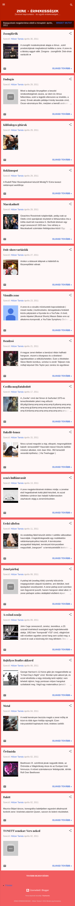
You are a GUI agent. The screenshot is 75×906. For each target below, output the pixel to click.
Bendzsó (8, 341)
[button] (70, 34)
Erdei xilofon (11, 523)
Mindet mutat (64, 23)
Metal (6, 706)
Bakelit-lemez (11, 432)
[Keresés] (71, 5)
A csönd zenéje (12, 614)
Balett (6, 797)
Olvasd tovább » (62, 68)
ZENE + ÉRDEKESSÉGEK (37, 11)
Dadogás (8, 79)
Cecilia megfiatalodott (17, 386)
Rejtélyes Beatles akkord (18, 660)
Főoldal (8, 885)
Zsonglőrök (10, 33)
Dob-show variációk (15, 249)
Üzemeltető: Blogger (37, 890)
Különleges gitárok (15, 125)
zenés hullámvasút (14, 478)
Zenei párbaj (11, 569)
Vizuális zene (11, 295)
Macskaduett (11, 204)
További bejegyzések (37, 876)
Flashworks (46, 895)
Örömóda (9, 751)
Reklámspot (10, 170)
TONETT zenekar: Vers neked (21, 831)
